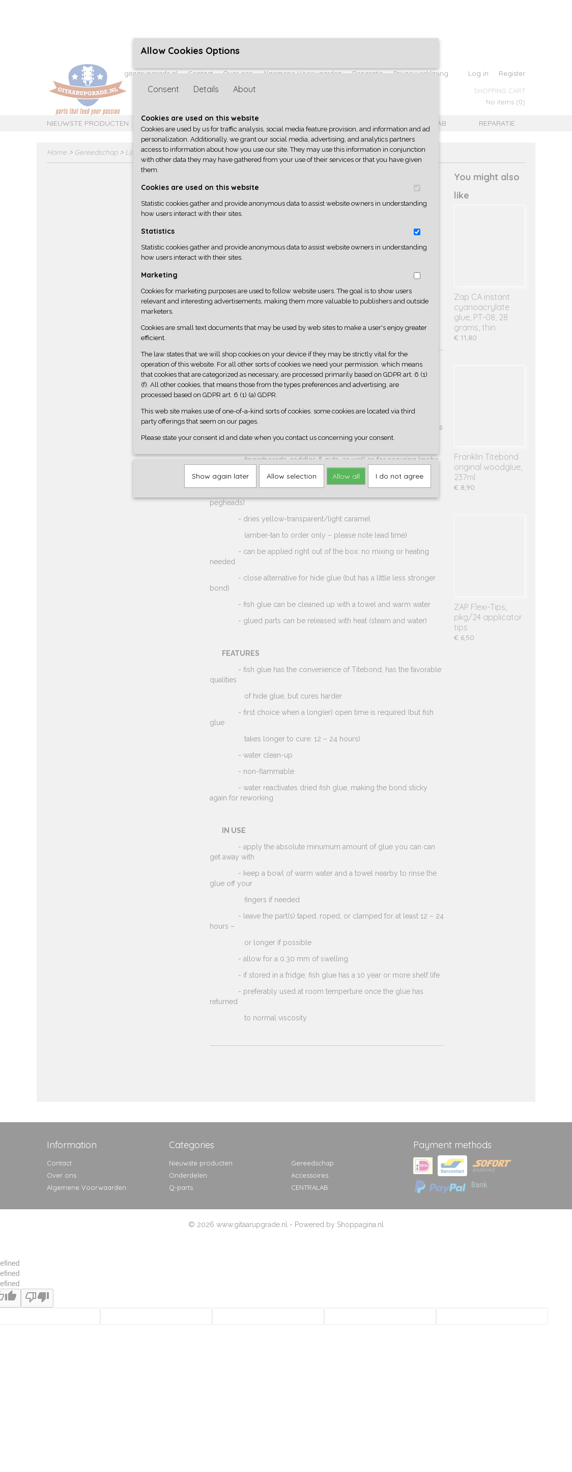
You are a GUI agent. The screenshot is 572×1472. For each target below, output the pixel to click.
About (244, 89)
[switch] (417, 188)
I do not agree (399, 476)
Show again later (220, 476)
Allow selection (292, 476)
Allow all (346, 476)
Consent (163, 89)
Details (206, 89)
